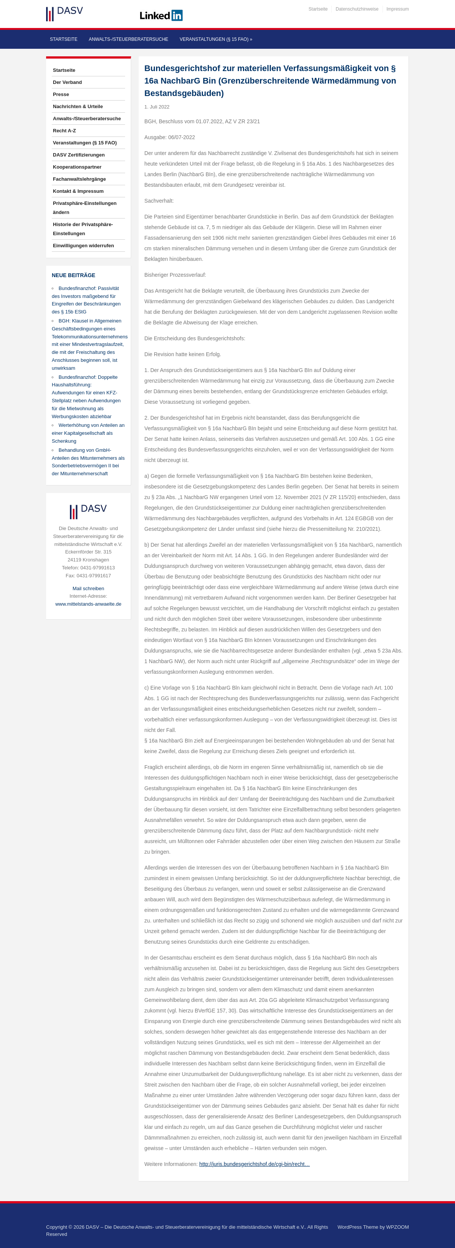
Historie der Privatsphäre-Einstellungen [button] (83, 229)
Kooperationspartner (77, 167)
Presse (61, 94)
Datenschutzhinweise (357, 9)
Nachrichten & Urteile (78, 106)
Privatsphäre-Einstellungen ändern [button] (84, 207)
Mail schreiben (88, 588)
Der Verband (67, 82)
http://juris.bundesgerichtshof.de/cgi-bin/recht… (254, 1164)
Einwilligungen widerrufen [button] (83, 245)
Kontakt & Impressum (78, 191)
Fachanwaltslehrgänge (79, 179)
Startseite (318, 9)
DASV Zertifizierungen (79, 155)
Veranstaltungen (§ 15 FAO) (216, 39)
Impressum (398, 9)
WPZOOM (397, 1227)
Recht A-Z (64, 130)
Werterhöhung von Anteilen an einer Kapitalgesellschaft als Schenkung (88, 433)
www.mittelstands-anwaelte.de (88, 604)
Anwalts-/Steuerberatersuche (128, 39)
